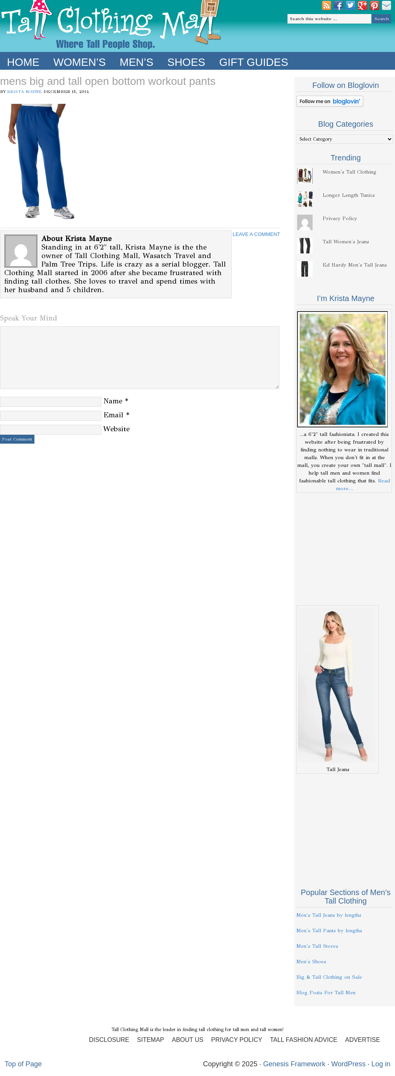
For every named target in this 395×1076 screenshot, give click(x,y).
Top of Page (23, 1064)
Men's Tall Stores (317, 946)
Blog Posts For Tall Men (326, 993)
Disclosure (109, 1039)
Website (116, 428)
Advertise (362, 1039)
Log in (380, 1064)
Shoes (186, 62)
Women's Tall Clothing (349, 172)
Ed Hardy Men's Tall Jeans (355, 265)
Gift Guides (253, 62)
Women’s (79, 62)
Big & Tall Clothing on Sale (329, 977)
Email (113, 414)
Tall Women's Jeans (346, 242)
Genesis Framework (294, 1064)
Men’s (136, 62)
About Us (187, 1039)
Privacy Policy (340, 218)
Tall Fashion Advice (303, 1039)
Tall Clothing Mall (111, 26)
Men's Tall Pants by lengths (329, 931)
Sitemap (150, 1039)
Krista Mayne (24, 91)
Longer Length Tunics (349, 195)
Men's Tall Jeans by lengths (328, 915)
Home (23, 62)
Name (112, 400)
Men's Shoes (311, 962)
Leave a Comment (256, 234)
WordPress (348, 1064)
